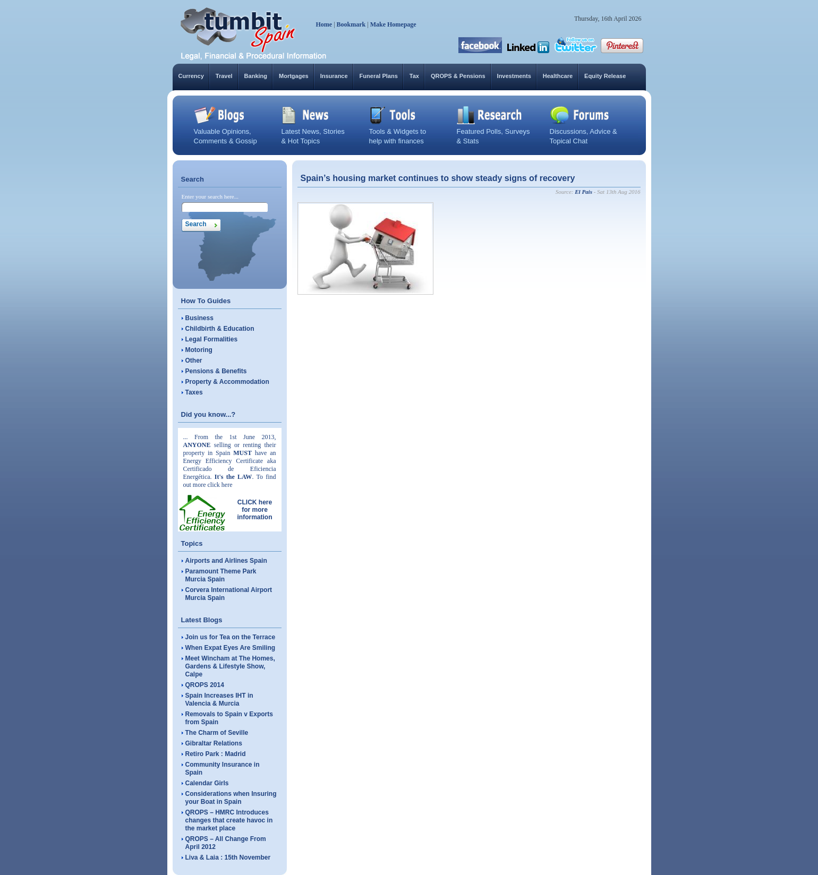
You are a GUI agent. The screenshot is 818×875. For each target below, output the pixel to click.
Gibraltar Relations (213, 743)
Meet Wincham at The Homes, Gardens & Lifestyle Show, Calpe (230, 666)
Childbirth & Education (219, 328)
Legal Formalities (211, 339)
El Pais (583, 191)
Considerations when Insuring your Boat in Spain (231, 797)
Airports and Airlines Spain (226, 560)
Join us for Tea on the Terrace (230, 637)
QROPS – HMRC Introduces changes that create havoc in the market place (229, 820)
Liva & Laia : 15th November (228, 857)
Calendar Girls (207, 783)
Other (193, 360)
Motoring (198, 350)
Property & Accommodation (227, 381)
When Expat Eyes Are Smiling (230, 647)
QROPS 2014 (204, 685)
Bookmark (351, 24)
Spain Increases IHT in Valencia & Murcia (219, 699)
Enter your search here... (210, 196)
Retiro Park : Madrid (215, 754)
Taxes (194, 392)
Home (324, 24)
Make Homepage (393, 24)
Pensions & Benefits (216, 371)
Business (199, 318)
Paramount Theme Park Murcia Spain (221, 575)
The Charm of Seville (217, 732)
